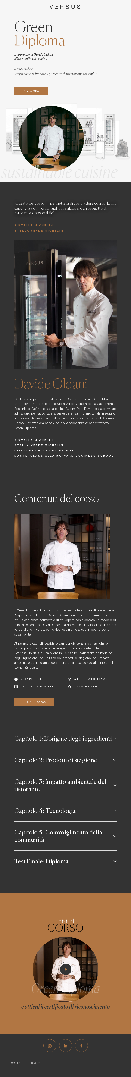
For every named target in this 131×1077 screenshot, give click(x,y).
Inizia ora (31, 91)
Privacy (35, 1063)
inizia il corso (34, 702)
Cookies (15, 1063)
